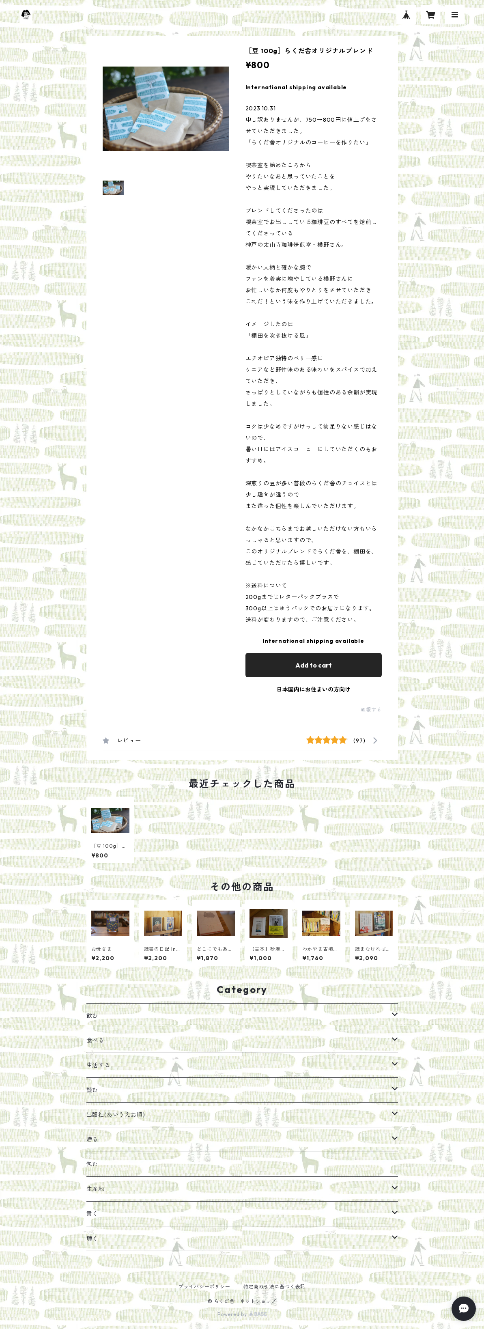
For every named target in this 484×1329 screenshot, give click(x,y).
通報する (371, 710)
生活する (98, 1065)
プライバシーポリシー (204, 1287)
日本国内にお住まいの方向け (314, 689)
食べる (95, 1040)
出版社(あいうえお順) (115, 1114)
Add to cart (313, 665)
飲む (92, 1015)
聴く (92, 1238)
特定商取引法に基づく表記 (274, 1287)
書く (92, 1213)
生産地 (95, 1189)
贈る (92, 1139)
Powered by (242, 1314)
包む (92, 1164)
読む (92, 1090)
